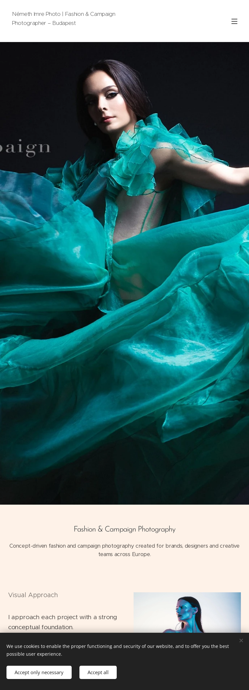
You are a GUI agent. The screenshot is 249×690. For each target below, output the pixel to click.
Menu (234, 21)
